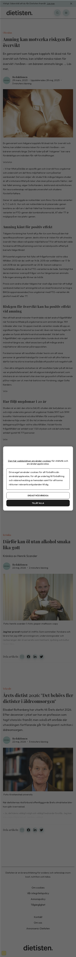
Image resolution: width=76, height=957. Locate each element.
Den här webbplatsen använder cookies (29, 460)
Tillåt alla (38, 503)
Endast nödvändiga (38, 495)
